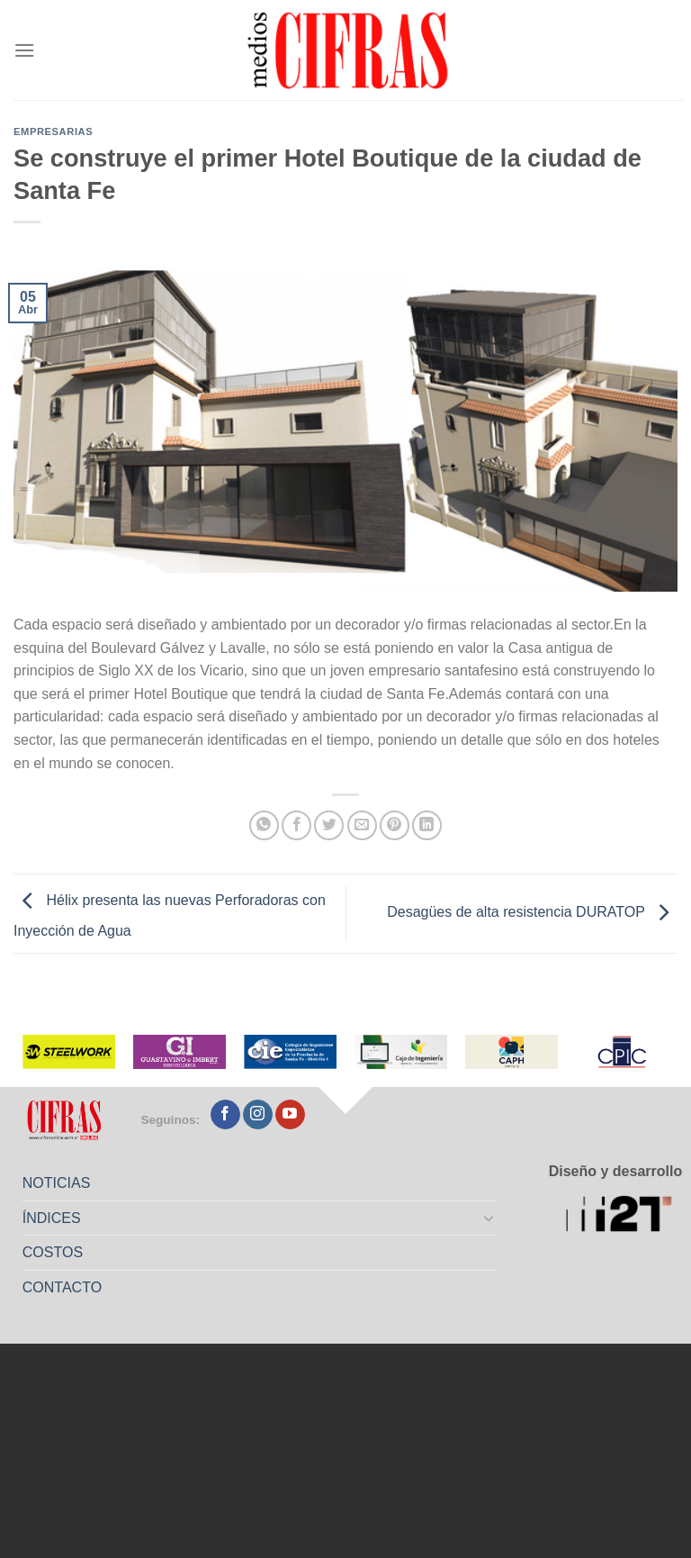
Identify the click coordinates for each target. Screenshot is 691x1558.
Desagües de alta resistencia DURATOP (532, 912)
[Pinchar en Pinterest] (394, 825)
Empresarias (53, 131)
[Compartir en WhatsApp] (264, 825)
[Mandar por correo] (362, 825)
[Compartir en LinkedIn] (427, 825)
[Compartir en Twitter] (329, 825)
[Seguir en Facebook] (225, 1115)
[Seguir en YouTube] (290, 1115)
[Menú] (24, 50)
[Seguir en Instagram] (258, 1115)
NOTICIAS (56, 1183)
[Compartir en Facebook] (296, 825)
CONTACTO (62, 1287)
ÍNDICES (51, 1218)
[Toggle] (489, 1217)
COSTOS (52, 1252)
